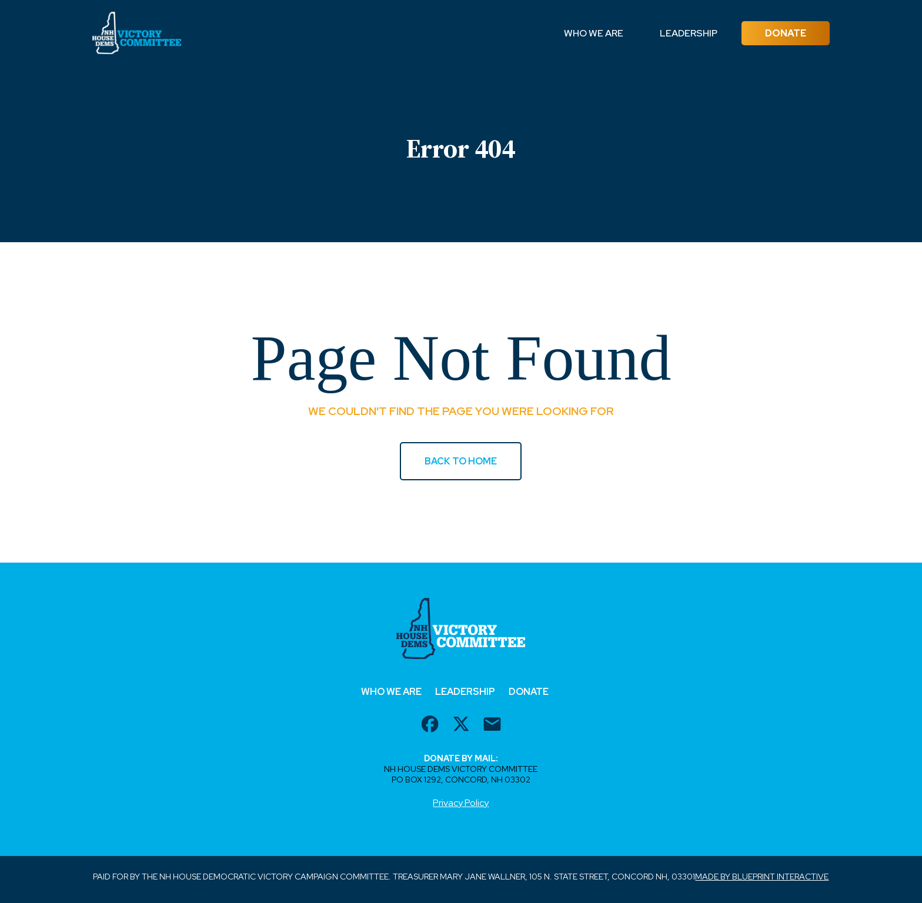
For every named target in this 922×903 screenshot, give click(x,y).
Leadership (688, 33)
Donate (785, 33)
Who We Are (593, 33)
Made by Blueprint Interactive (762, 876)
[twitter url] (461, 725)
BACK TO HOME (461, 461)
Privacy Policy (461, 803)
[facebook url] (430, 725)
